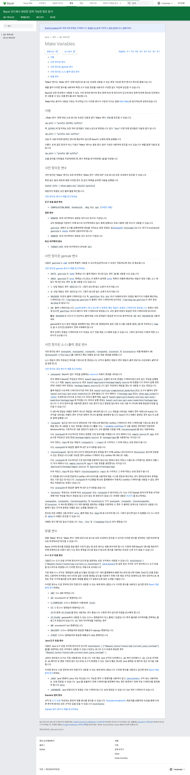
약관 (41, 769)
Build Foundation (52, 28)
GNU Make (124, 101)
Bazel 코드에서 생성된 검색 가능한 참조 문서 (28, 11)
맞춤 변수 (54, 76)
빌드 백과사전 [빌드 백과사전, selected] (8, 17)
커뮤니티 (93, 3)
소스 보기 (69, 51)
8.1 (158, 51)
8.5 (141, 51)
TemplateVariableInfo (116, 700)
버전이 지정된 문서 (110, 3)
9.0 (132, 51)
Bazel (47, 37)
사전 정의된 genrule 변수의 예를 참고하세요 (65, 268)
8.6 (136, 51)
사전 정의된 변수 (57, 62)
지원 (116, 745)
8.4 (145, 51)
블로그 (42, 745)
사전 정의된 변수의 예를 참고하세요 (61, 196)
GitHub (181, 3)
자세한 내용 (106, 207)
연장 (81, 3)
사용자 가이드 (57, 3)
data (50, 516)
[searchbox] (18, 26)
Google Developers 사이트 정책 (75, 725)
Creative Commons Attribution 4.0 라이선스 (89, 722)
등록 (124, 28)
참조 (54, 37)
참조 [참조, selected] (71, 3)
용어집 (52, 17)
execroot (94, 374)
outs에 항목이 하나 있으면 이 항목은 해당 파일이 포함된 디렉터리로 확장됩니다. (111, 308)
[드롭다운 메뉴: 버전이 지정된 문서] (121, 3)
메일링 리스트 (93, 28)
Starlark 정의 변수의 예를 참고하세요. (62, 709)
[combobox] (140, 3)
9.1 (128, 51)
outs (72, 274)
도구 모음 (56, 700)
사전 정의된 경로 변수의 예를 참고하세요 (63, 369)
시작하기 (42, 3)
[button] (18, 34)
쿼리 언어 (40, 17)
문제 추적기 (119, 749)
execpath (118, 228)
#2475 (129, 496)
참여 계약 (112, 28)
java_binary (108, 564)
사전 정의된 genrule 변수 (61, 67)
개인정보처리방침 (53, 769)
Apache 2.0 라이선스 (145, 722)
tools (65, 231)
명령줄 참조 (25, 17)
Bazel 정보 (28, 3)
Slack (117, 754)
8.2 (154, 51)
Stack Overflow (121, 758)
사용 (52, 57)
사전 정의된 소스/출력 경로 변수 (65, 72)
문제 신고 (52, 51)
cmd (65, 263)
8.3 (149, 51)
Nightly (122, 51)
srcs (72, 278)
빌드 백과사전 (64, 37)
